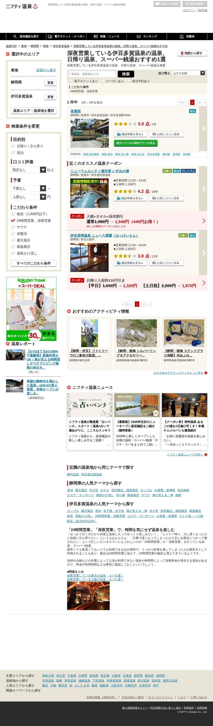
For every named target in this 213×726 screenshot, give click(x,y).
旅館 (178, 495)
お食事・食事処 (164, 490)
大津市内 (145, 685)
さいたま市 (82, 685)
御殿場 (104, 685)
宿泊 (70, 490)
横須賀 (62, 685)
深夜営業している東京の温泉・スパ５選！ (95, 575)
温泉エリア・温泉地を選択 (33, 110)
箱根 (59, 680)
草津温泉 (48, 680)
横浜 (45, 685)
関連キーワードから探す (23, 690)
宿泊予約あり (141, 81)
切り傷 (120, 495)
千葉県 (71, 675)
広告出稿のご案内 (133, 697)
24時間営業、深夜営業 (110, 516)
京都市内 (131, 685)
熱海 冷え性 (138, 154)
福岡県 (160, 675)
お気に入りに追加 (168, 134)
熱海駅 (187, 154)
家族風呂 (133, 495)
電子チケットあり (86, 81)
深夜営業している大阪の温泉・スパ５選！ (95, 579)
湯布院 (156, 680)
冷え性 (93, 490)
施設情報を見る (131, 134)
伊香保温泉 (113, 680)
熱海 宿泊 (107, 154)
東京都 (105, 675)
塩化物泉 (183, 490)
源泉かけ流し (105, 495)
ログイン (189, 10)
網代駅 (166, 154)
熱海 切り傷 (121, 154)
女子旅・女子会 (113, 511)
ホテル (104, 490)
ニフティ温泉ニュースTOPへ (185, 454)
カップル (146, 490)
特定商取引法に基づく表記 (165, 707)
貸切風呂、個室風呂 (124, 490)
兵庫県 (82, 675)
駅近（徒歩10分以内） (82, 521)
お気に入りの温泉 (167, 4)
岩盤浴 (22, 233)
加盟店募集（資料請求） (101, 697)
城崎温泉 (84, 680)
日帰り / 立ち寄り (30, 146)
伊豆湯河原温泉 (91, 474)
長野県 (138, 675)
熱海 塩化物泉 (91, 154)
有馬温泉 (70, 680)
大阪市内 (117, 685)
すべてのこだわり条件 (34, 263)
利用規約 (189, 707)
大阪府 (116, 675)
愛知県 (149, 675)
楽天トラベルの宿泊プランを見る (136, 143)
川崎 (53, 685)
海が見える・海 (162, 495)
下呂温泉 (98, 680)
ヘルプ (182, 697)
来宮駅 (176, 154)
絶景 (70, 516)
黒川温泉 (144, 680)
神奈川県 (48, 675)
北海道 (127, 675)
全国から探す (46, 70)
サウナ (145, 495)
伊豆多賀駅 (153, 154)
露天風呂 (81, 490)
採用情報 (202, 707)
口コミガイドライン (160, 697)
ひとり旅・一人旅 (191, 516)
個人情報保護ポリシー (135, 707)
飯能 (95, 685)
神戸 (156, 685)
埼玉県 (60, 675)
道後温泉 (129, 680)
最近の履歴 (195, 4)
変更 (50, 83)
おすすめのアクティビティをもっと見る (178, 372)
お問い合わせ (199, 697)
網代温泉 (73, 474)
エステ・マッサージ (80, 495)
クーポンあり (115, 81)
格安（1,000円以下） (33, 214)
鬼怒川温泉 (170, 680)
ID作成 (202, 10)
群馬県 (93, 675)
